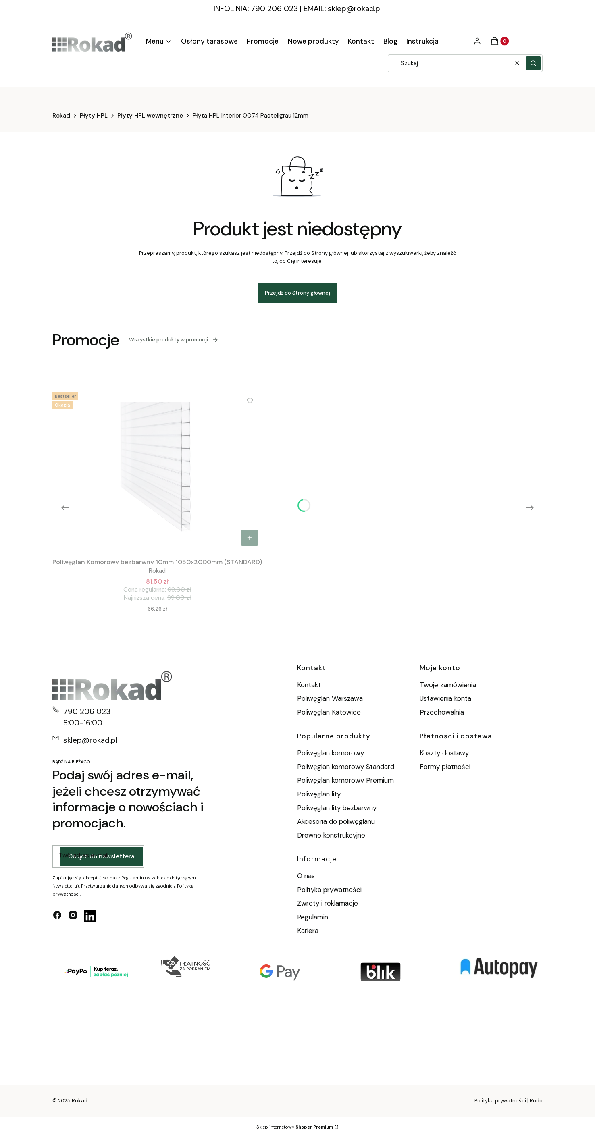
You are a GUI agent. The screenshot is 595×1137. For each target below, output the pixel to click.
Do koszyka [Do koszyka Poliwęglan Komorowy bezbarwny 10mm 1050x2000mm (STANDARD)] (249, 537)
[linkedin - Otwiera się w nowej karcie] (90, 916)
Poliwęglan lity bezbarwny (337, 807)
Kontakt (309, 684)
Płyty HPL (94, 116)
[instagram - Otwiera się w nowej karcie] (73, 916)
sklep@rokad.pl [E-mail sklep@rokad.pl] (90, 740)
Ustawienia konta (445, 698)
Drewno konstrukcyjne (331, 835)
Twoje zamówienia (448, 684)
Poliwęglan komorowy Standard (345, 766)
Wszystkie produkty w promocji (173, 339)
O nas (306, 875)
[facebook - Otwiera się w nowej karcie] (57, 916)
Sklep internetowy (294, 1127)
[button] (533, 63)
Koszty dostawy (444, 752)
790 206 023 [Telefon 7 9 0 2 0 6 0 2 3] (86, 712)
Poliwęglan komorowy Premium (345, 780)
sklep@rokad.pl (355, 9)
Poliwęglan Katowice (329, 712)
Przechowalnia (442, 712)
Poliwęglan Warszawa (330, 698)
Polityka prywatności (329, 889)
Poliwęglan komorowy (330, 752)
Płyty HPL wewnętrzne (150, 116)
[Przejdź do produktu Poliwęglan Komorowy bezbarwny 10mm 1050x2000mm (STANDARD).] (157, 469)
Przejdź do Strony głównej (297, 292)
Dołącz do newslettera (101, 856)
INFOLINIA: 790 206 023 (256, 9)
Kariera (307, 930)
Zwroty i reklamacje (327, 903)
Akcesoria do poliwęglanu (336, 821)
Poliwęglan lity (319, 794)
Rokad (61, 116)
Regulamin (312, 917)
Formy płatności (445, 766)
